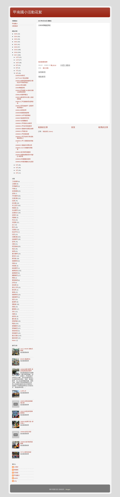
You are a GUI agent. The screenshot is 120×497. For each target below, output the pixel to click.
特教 (13, 263)
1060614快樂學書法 (21, 94)
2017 (16, 55)
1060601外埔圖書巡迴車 (23, 159)
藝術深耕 (15, 338)
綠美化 (14, 316)
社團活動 (15, 237)
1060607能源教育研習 (22, 118)
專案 (13, 278)
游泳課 (14, 285)
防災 (13, 227)
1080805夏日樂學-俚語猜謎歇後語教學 (26, 370)
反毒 (13, 193)
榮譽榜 (14, 309)
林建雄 (16, 470)
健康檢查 (15, 273)
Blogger (68, 489)
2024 (16, 36)
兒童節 (14, 229)
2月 (17, 173)
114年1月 (23, 391)
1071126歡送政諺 (25, 452)
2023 (16, 39)
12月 (17, 57)
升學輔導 (15, 186)
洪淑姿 (16, 472)
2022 (16, 41)
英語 (13, 249)
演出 (13, 311)
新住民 (14, 290)
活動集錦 (15, 26)
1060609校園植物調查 (22, 113)
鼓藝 (13, 306)
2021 (16, 44)
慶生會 (14, 319)
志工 (13, 225)
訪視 (13, 282)
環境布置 (15, 331)
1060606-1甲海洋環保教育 (23, 126)
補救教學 (15, 297)
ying (15, 481)
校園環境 (15, 261)
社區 (13, 234)
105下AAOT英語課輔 (21, 78)
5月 (17, 165)
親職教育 (15, 326)
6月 (17, 73)
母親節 (14, 208)
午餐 (13, 188)
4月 (17, 167)
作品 (13, 220)
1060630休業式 (20, 75)
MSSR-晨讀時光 (25, 359)
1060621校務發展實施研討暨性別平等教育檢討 (24, 81)
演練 (13, 314)
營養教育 (15, 328)
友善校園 (15, 191)
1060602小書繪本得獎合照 (23, 145)
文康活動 (15, 198)
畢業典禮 (15, 280)
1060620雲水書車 (20, 85)
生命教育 (15, 210)
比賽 (13, 200)
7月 (17, 70)
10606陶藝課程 (20, 87)
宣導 (13, 241)
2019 (16, 49)
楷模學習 (15, 294)
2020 (16, 47)
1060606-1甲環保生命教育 (23, 123)
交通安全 (15, 212)
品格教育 (15, 239)
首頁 (73, 127)
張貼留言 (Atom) (48, 131)
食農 (13, 251)
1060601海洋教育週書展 (23, 152)
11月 (17, 60)
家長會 (14, 258)
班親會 (14, 266)
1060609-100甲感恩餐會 (22, 115)
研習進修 (15, 246)
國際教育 (15, 275)
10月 (17, 62)
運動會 (14, 304)
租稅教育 (15, 268)
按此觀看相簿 (42, 62)
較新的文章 (43, 127)
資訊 (13, 299)
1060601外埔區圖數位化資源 (24, 161)
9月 (17, 65)
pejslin (16, 478)
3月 (17, 170)
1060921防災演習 (25, 431)
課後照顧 (15, 321)
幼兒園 (14, 203)
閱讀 (13, 323)
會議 (13, 292)
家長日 (14, 256)
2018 (16, 52)
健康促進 (15, 270)
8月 (17, 68)
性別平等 (15, 232)
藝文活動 (45, 68)
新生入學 (15, 287)
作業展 (14, 222)
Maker (14, 340)
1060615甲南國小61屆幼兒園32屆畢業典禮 (24, 91)
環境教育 (15, 333)
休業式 (14, 215)
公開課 (14, 184)
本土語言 (15, 205)
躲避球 (14, 302)
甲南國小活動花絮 (27, 12)
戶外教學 (15, 196)
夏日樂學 (15, 253)
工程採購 (15, 181)
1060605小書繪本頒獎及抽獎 (24, 128)
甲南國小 (15, 23)
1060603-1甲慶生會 (21, 131)
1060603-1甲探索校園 (22, 134)
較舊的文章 (103, 127)
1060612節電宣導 (20, 110)
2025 (16, 34)
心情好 (16, 467)
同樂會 (14, 217)
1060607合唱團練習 (21, 120)
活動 (13, 244)
